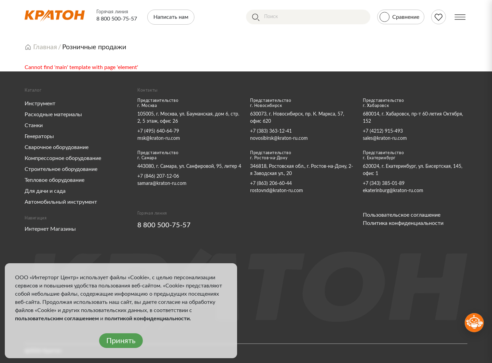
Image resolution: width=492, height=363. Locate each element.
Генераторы (39, 136)
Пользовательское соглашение (401, 215)
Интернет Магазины (50, 229)
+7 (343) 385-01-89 (384, 183)
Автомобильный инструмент (61, 202)
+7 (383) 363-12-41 (271, 131)
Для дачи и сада (45, 191)
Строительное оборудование (61, 169)
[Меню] (460, 17)
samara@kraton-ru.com (162, 183)
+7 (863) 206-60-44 (271, 183)
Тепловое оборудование (54, 180)
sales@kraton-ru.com (385, 138)
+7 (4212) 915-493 (383, 131)
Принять (121, 341)
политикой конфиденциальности (147, 318)
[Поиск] (308, 17)
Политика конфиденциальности (403, 223)
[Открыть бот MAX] (474, 322)
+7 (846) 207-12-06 (158, 176)
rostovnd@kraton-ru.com (276, 190)
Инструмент (40, 103)
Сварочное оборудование (56, 147)
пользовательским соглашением (57, 318)
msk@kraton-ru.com (158, 138)
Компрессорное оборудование (63, 158)
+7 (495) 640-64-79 (158, 131)
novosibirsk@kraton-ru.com (279, 138)
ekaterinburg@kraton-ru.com (393, 190)
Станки (34, 125)
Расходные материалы (53, 114)
